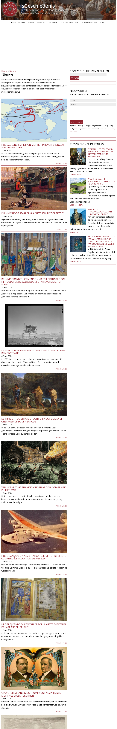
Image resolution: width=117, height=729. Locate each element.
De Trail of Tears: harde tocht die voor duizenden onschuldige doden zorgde (32, 420)
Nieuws (12, 71)
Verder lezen (61, 163)
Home (13, 22)
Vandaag (21, 22)
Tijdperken (52, 22)
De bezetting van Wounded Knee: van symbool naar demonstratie (33, 352)
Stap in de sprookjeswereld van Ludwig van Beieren (100, 211)
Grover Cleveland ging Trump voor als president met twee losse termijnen (32, 694)
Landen (31, 22)
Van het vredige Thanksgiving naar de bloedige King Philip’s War (33, 489)
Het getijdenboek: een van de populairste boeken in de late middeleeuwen (33, 626)
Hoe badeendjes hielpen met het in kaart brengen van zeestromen (32, 146)
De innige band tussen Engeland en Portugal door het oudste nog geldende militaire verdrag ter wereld (33, 281)
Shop (102, 22)
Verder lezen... (76, 174)
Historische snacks (89, 22)
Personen (41, 22)
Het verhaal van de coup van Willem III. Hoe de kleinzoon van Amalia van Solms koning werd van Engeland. (101, 241)
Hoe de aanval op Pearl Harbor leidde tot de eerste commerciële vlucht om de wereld (33, 557)
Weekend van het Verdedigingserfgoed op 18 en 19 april (102, 181)
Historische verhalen (69, 22)
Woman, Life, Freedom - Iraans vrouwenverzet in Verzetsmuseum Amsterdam (100, 153)
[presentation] (90, 112)
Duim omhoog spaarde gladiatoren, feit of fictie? (32, 213)
